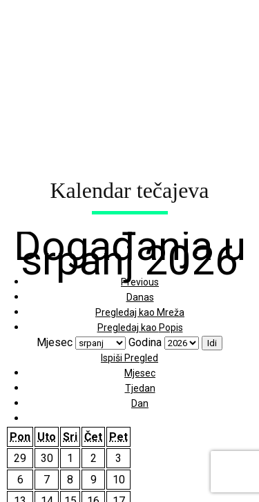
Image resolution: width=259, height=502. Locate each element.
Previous (140, 282)
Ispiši (129, 357)
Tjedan (140, 388)
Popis (140, 327)
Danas (140, 297)
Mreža (139, 312)
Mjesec (55, 342)
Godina (145, 342)
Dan (139, 403)
